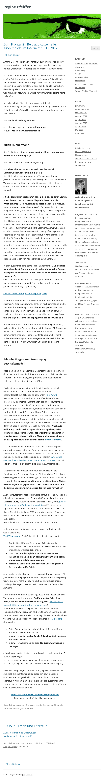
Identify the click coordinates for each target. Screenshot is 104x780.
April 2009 (79, 133)
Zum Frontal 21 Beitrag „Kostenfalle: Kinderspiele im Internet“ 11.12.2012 (30, 46)
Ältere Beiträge (11, 764)
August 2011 (80, 119)
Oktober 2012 (81, 112)
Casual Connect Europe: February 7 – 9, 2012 (25, 293)
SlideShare (57, 618)
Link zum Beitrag (11, 55)
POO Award (51, 395)
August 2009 (80, 126)
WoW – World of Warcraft (86, 91)
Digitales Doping (53, 439)
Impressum (27, 775)
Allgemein (79, 67)
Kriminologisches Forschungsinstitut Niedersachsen (83, 151)
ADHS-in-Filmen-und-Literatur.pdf (19, 732)
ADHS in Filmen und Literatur (25, 726)
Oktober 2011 (81, 116)
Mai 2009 (79, 130)
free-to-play (48, 705)
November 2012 (82, 109)
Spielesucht (80, 87)
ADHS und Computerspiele (86, 63)
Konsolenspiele (81, 77)
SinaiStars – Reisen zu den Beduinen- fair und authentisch (86, 162)
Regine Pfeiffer (17, 6)
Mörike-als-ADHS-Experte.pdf (17, 736)
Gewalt (78, 73)
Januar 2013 (80, 105)
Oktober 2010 (81, 123)
